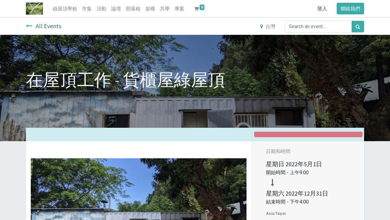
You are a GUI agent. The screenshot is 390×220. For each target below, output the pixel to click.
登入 (322, 9)
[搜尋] (358, 26)
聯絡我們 (350, 9)
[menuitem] (65, 8)
